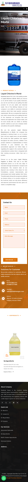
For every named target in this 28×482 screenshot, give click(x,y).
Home (2, 26)
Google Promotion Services (14, 478)
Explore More (8, 372)
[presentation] (14, 253)
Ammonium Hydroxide (10, 361)
